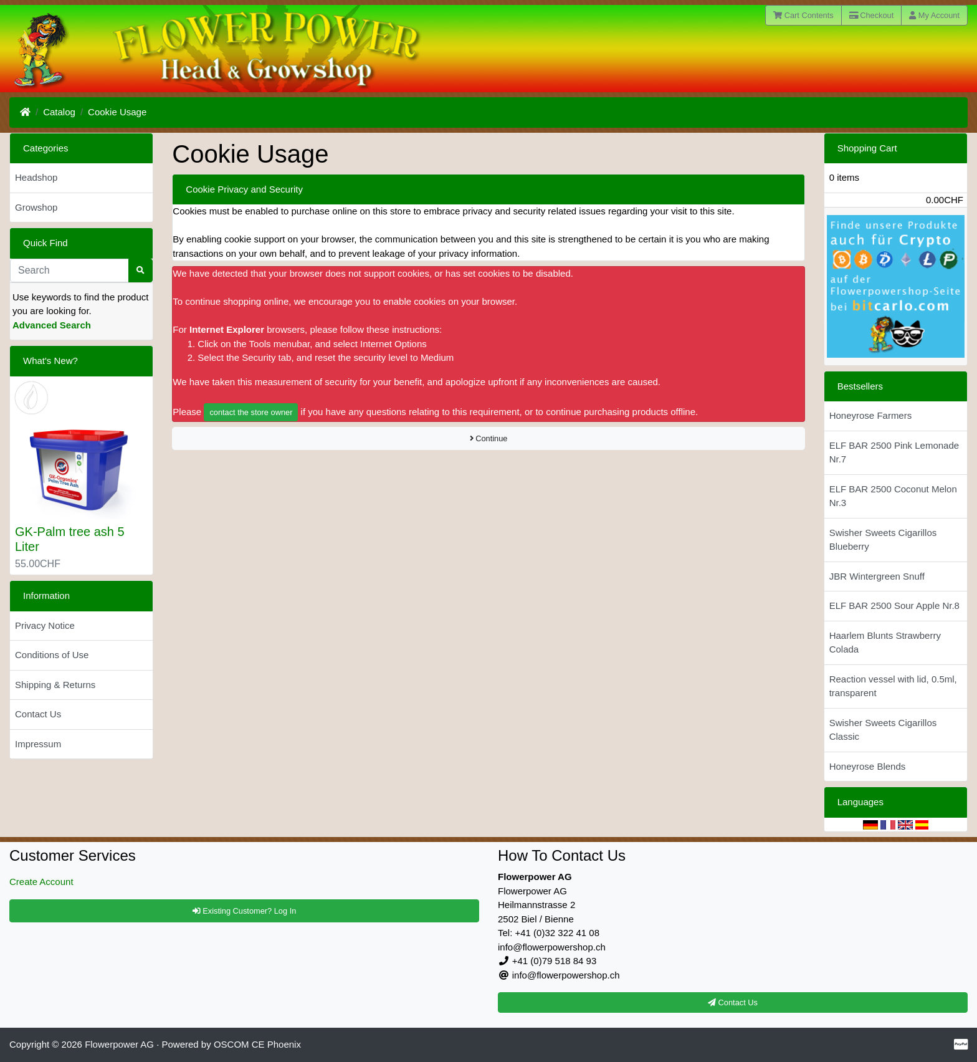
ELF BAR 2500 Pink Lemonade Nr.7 (894, 452)
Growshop (36, 207)
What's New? (50, 360)
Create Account (41, 881)
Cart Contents (803, 15)
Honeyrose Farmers (870, 415)
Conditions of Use (51, 654)
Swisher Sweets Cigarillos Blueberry (883, 539)
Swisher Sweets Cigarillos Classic (883, 729)
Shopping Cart (867, 148)
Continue (489, 438)
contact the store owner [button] (250, 412)
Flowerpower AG (119, 1044)
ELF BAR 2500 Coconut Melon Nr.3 (893, 496)
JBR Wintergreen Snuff (877, 576)
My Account (934, 15)
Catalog (59, 112)
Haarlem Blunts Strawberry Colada (885, 642)
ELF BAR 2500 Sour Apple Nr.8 (894, 605)
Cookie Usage (117, 112)
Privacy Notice (45, 625)
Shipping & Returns (55, 684)
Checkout (871, 15)
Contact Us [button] (733, 1002)
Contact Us (38, 714)
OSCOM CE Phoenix (257, 1044)
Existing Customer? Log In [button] (245, 911)
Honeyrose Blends (867, 766)
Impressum (38, 744)
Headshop (36, 177)
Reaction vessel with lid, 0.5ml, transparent (893, 686)
